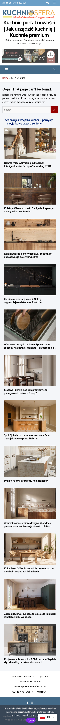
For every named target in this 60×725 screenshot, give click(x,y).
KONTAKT (42, 692)
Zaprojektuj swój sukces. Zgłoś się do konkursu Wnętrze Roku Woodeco (30, 615)
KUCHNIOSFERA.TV (23, 676)
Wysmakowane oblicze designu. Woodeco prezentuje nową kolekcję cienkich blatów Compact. (27, 526)
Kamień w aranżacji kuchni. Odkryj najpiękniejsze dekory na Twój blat (23, 301)
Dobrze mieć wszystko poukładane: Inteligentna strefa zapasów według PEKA (27, 164)
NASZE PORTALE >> (30, 681)
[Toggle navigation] (6, 69)
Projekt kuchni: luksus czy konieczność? (26, 480)
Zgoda (31, 720)
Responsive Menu (47, 3)
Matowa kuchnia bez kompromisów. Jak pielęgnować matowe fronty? (26, 391)
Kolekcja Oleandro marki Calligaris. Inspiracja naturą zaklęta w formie (28, 210)
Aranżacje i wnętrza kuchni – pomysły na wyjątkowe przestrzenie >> (29, 121)
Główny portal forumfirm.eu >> (30, 686)
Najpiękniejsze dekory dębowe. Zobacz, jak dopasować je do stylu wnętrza (28, 255)
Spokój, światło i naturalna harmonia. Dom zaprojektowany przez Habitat (27, 437)
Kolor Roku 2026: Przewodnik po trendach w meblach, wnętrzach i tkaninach (29, 570)
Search (54, 109)
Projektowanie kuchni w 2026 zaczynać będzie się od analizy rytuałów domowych (30, 661)
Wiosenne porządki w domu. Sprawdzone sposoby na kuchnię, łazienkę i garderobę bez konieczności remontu (29, 347)
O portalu (43, 676)
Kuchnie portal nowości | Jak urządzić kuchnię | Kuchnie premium (29, 29)
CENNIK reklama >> (22, 692)
